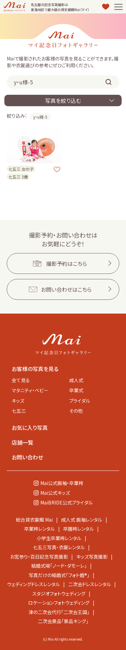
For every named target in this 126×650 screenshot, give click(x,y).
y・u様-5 (40, 117)
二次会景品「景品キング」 (63, 621)
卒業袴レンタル (39, 528)
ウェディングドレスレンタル (33, 584)
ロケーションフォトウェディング (58, 602)
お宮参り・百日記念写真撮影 (39, 556)
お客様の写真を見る (35, 369)
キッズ (18, 400)
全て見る (21, 380)
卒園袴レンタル (78, 528)
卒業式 (76, 390)
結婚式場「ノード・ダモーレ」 (59, 565)
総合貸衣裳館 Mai (34, 519)
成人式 (76, 380)
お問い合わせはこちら (66, 289)
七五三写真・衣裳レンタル (59, 547)
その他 (76, 410)
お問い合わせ (27, 457)
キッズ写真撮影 (92, 556)
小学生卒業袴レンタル (59, 538)
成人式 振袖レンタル (81, 519)
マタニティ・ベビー (30, 390)
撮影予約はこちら (66, 263)
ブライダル (79, 400)
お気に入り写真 (30, 427)
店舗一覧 (22, 442)
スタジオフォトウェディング (58, 593)
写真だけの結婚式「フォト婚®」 (59, 575)
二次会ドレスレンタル (89, 584)
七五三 (19, 410)
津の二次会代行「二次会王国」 (59, 612)
